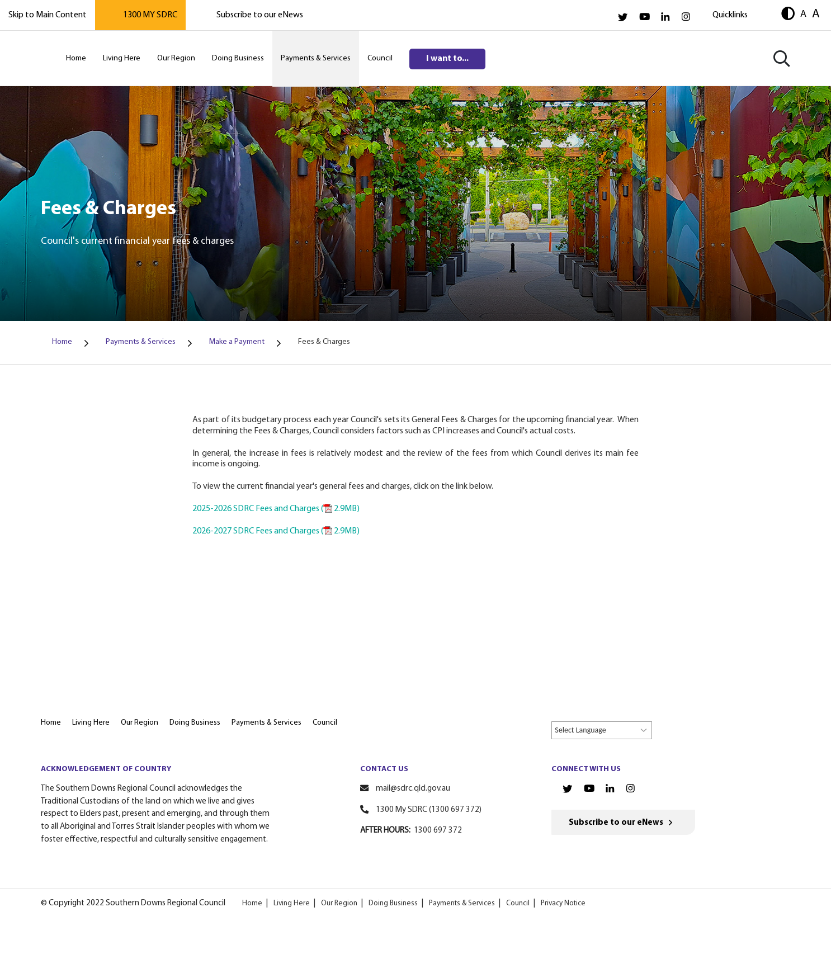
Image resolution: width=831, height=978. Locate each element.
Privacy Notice (563, 903)
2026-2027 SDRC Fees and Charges (276, 531)
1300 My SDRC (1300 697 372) (428, 810)
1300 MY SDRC (150, 15)
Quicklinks (730, 15)
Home (252, 903)
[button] (788, 15)
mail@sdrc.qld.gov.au (413, 789)
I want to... (447, 58)
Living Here (291, 903)
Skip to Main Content (47, 15)
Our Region (339, 903)
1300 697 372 (438, 830)
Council (518, 903)
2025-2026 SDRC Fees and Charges (276, 508)
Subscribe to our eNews (259, 15)
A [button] (803, 14)
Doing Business (393, 903)
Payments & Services (462, 903)
